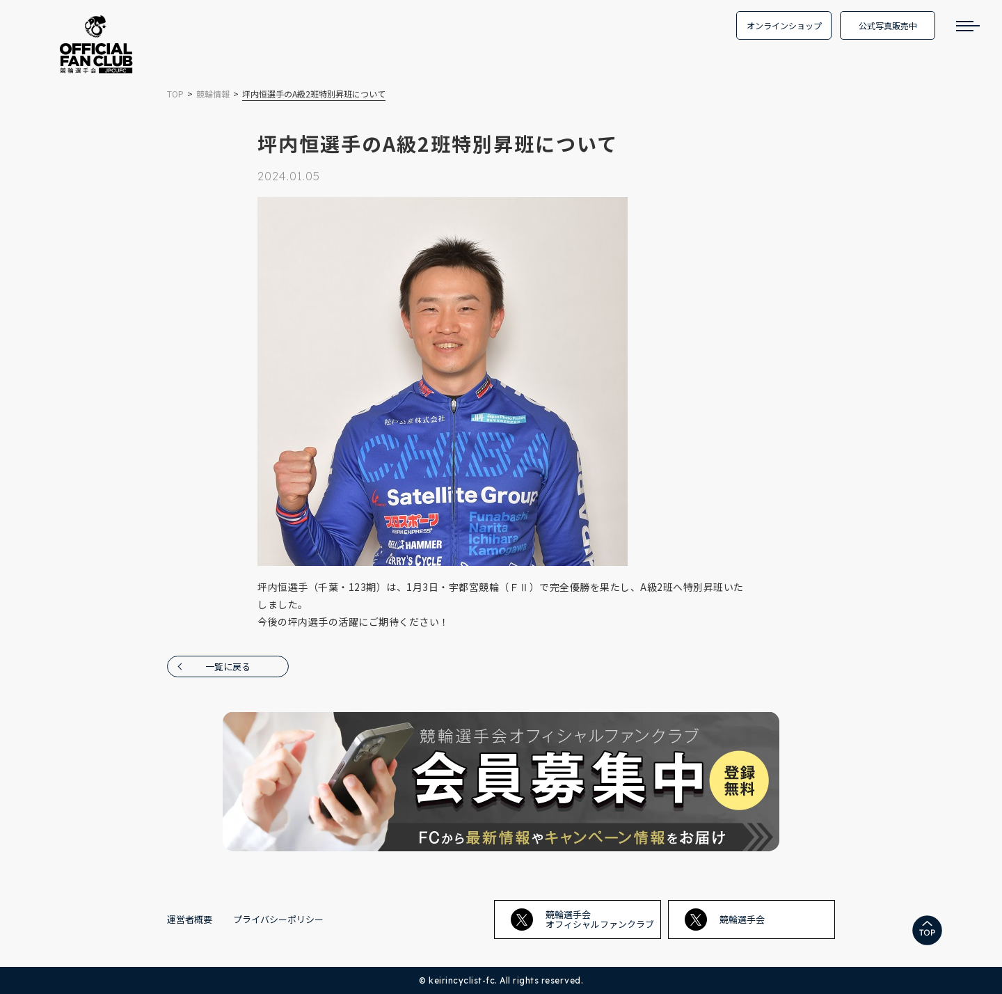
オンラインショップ (784, 25)
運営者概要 (189, 919)
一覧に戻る (227, 666)
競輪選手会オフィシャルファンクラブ (582, 919)
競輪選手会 (725, 919)
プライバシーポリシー (278, 919)
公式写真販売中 (888, 25)
